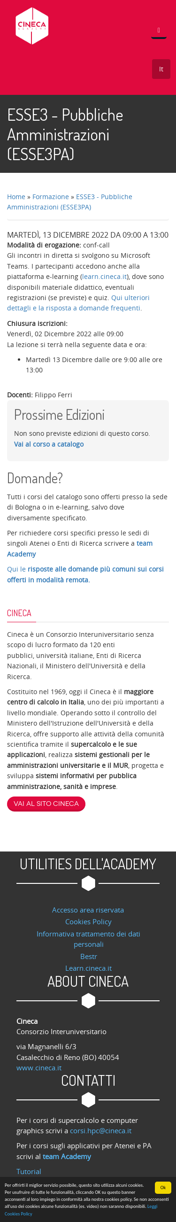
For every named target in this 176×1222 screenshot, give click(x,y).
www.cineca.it (38, 1067)
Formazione (50, 196)
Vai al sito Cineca (46, 804)
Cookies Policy (88, 921)
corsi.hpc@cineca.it (100, 1130)
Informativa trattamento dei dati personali (88, 939)
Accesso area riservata (88, 909)
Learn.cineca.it (88, 968)
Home (16, 196)
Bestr (88, 956)
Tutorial (28, 1171)
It (161, 68)
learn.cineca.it (104, 276)
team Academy (67, 1156)
